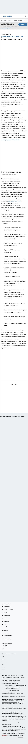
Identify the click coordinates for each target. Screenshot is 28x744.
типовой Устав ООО (14, 201)
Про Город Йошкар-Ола (7, 618)
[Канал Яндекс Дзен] (9, 645)
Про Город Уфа (5, 626)
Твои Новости (5, 630)
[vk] (12, 384)
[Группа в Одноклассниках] (5, 645)
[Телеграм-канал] (7, 645)
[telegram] (16, 384)
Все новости (3, 20)
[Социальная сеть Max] (3, 648)
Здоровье (20, 20)
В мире (15, 20)
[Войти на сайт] (25, 16)
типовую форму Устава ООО (10, 140)
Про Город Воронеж (6, 612)
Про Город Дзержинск (6, 603)
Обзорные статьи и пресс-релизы (9, 653)
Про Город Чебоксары (6, 606)
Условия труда (5, 661)
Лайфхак (10, 20)
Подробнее (4, 720)
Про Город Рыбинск (6, 624)
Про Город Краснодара (6, 639)
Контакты (4, 659)
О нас (3, 656)
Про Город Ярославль (6, 632)
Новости (3, 667)
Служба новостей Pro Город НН (12, 36)
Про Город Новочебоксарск (7, 609)
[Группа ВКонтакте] (3, 645)
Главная (3, 669)
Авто (3, 664)
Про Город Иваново (6, 615)
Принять (22, 24)
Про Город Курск (5, 621)
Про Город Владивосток (7, 635)
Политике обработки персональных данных (7, 27)
